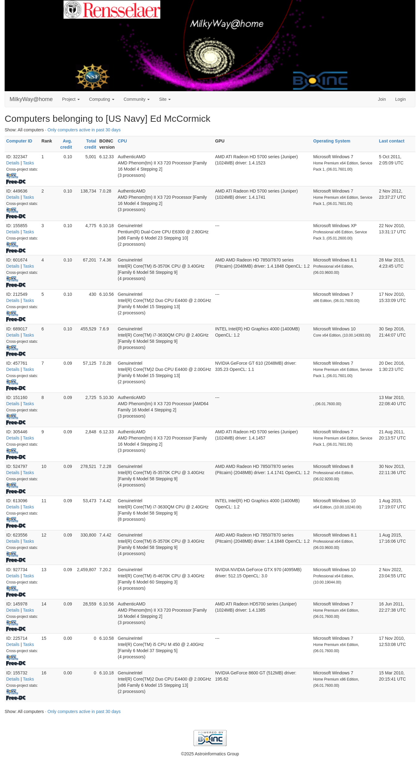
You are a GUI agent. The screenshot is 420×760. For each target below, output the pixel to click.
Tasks (28, 162)
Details (12, 162)
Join (382, 99)
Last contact (391, 140)
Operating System (331, 140)
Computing (101, 99)
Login (400, 99)
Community (137, 99)
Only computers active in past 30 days (84, 129)
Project (71, 99)
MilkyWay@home (31, 99)
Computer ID (19, 140)
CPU (122, 140)
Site (165, 99)
